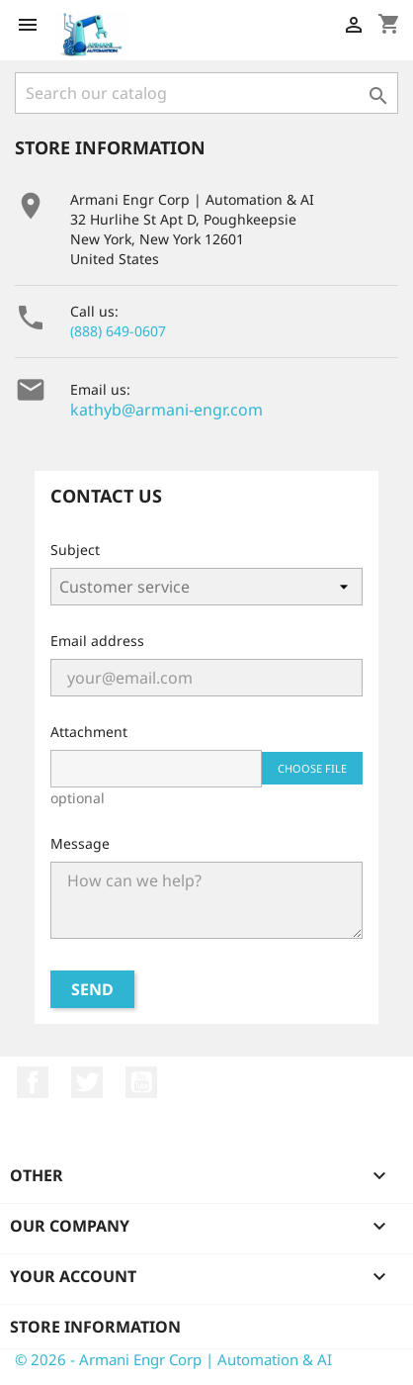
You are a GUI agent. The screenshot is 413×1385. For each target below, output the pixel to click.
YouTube (141, 1082)
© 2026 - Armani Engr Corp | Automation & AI (173, 1359)
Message (80, 843)
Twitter (87, 1082)
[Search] (206, 93)
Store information (95, 1327)
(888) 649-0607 (118, 331)
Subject (75, 549)
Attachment (88, 731)
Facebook (32, 1082)
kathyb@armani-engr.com (166, 409)
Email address (97, 640)
